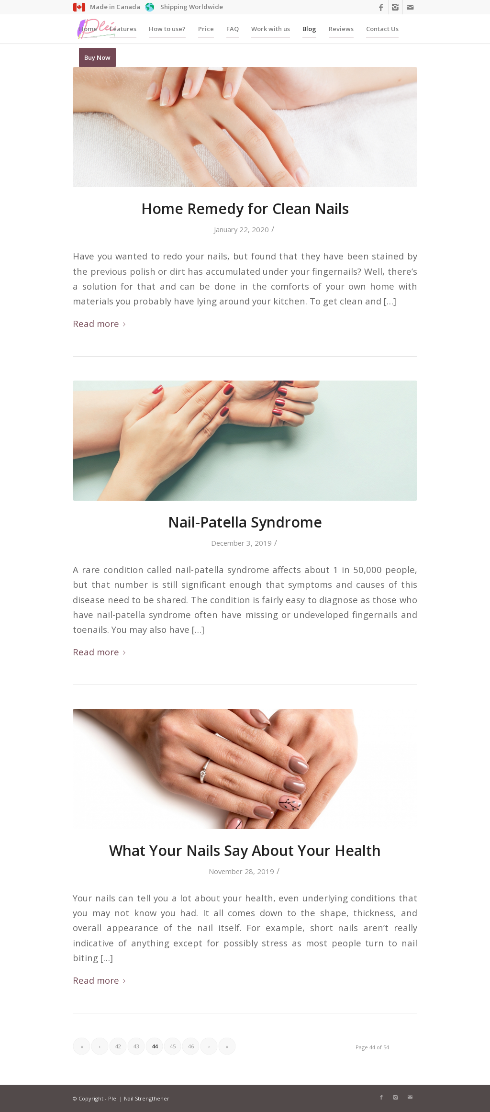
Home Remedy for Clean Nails (245, 208)
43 (136, 1046)
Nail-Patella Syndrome (245, 522)
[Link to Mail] (410, 7)
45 (173, 1046)
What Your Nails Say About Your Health (245, 850)
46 (191, 1046)
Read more (101, 323)
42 (118, 1046)
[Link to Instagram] (395, 7)
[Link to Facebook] (381, 7)
